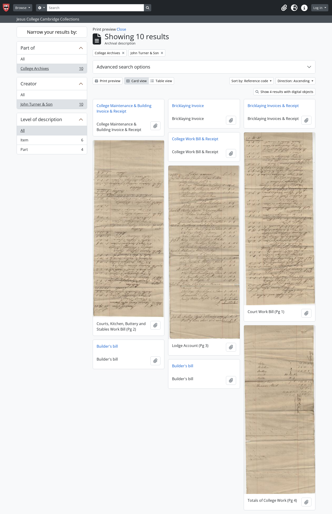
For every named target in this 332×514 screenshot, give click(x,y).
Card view (136, 81)
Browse (21, 8)
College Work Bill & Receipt (195, 138)
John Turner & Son (51, 105)
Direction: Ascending (294, 81)
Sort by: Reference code (250, 81)
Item (51, 141)
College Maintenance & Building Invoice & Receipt (124, 108)
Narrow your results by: (52, 32)
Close (121, 29)
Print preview (107, 81)
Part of (28, 48)
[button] (284, 8)
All (23, 59)
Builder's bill (107, 346)
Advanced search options (123, 67)
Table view (161, 81)
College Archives (51, 69)
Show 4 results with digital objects (284, 92)
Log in (318, 8)
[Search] (95, 7)
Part (51, 150)
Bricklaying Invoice (188, 105)
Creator (29, 84)
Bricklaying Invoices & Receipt (273, 105)
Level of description (41, 119)
